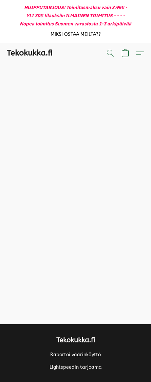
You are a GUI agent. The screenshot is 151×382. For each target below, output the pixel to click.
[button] (75, 34)
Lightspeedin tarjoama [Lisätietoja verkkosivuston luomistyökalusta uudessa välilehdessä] (76, 367)
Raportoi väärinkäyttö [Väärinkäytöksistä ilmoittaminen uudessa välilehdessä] (75, 355)
